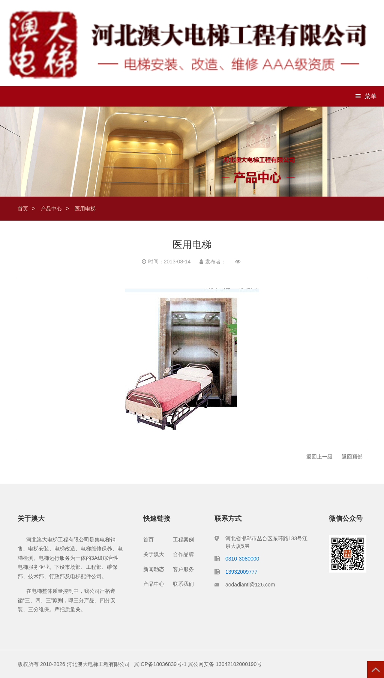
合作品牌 (183, 554)
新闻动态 (153, 569)
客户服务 (183, 569)
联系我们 (183, 584)
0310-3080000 (242, 559)
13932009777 (241, 572)
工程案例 (183, 540)
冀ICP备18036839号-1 (160, 664)
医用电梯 (85, 209)
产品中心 (51, 209)
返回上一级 (319, 457)
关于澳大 (153, 554)
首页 (23, 209)
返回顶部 (352, 457)
